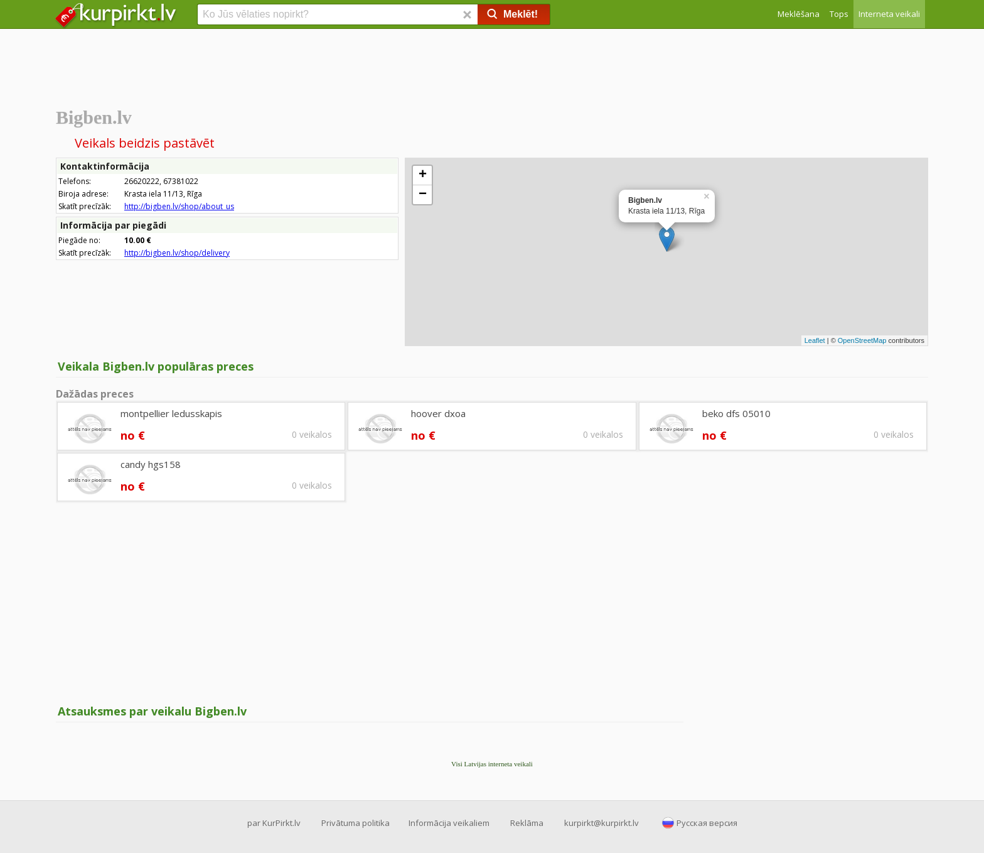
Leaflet (815, 340)
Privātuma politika (355, 823)
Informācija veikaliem (449, 823)
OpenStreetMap (862, 340)
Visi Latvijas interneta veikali (492, 764)
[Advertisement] (492, 66)
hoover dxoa (438, 413)
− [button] (423, 194)
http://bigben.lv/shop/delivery (177, 252)
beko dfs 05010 (736, 413)
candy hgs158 (150, 464)
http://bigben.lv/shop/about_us (179, 206)
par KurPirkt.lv (274, 823)
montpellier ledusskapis (171, 413)
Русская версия (706, 823)
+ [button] (423, 175)
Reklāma (526, 823)
